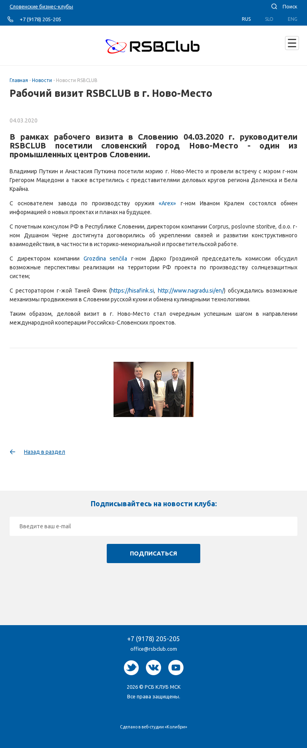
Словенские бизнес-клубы (41, 6)
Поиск (290, 6)
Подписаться (153, 553)
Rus (246, 19)
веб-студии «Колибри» (164, 726)
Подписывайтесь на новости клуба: (154, 503)
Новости (42, 80)
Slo (269, 19)
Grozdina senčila (106, 258)
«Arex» (167, 203)
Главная (19, 80)
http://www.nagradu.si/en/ (191, 290)
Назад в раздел (44, 452)
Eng (292, 19)
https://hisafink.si (132, 290)
